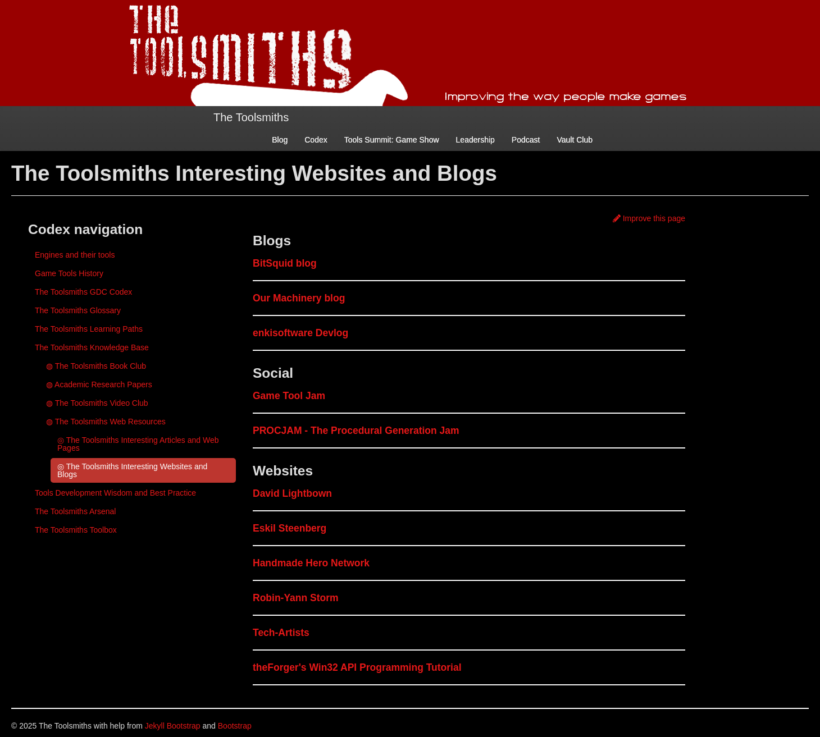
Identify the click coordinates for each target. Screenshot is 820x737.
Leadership (475, 139)
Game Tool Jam (289, 395)
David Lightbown (292, 493)
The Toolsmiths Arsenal (75, 511)
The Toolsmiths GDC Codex (83, 291)
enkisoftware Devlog (300, 332)
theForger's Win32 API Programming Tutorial (357, 667)
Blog (280, 139)
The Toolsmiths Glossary (78, 310)
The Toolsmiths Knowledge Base (92, 347)
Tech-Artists (281, 632)
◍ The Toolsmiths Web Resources (106, 421)
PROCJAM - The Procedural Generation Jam (356, 430)
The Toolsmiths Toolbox (76, 529)
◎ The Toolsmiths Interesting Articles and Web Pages (137, 444)
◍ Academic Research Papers (99, 384)
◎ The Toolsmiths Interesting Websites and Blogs (132, 470)
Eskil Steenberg (289, 528)
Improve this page (649, 218)
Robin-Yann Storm (296, 597)
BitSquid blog (285, 263)
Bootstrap (235, 725)
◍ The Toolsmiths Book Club (96, 365)
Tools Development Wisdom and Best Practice (115, 492)
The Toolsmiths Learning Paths (89, 328)
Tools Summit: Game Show (391, 139)
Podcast (526, 139)
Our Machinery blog (299, 298)
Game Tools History (69, 273)
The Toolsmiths (251, 117)
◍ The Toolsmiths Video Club (97, 403)
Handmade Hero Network (311, 563)
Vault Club (575, 139)
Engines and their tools (75, 254)
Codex (315, 139)
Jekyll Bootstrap (173, 725)
